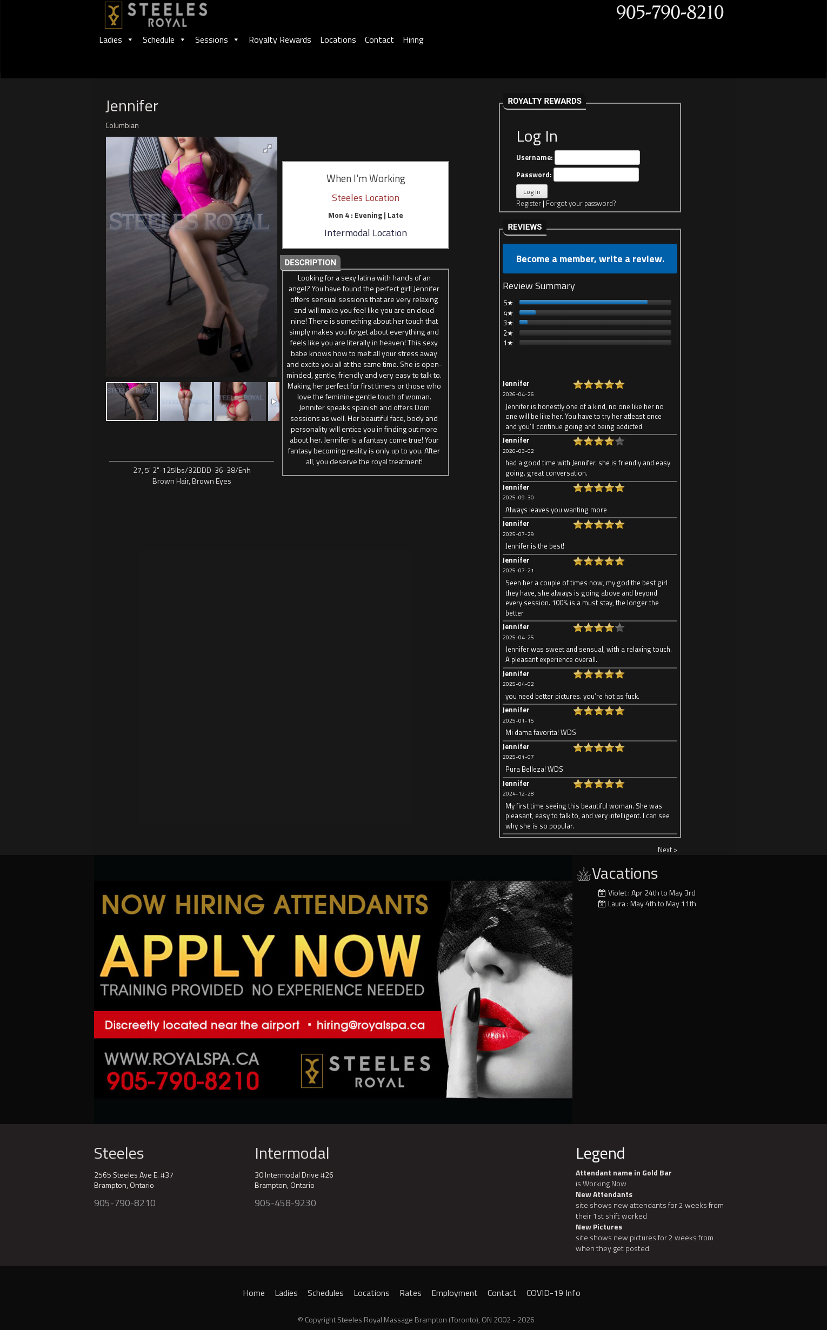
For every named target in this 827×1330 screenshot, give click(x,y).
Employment (454, 1292)
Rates (410, 1292)
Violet (617, 892)
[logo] (167, 12)
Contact (379, 39)
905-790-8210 (125, 1202)
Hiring (413, 39)
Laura (616, 903)
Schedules (326, 1292)
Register (528, 203)
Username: (578, 157)
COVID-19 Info (553, 1292)
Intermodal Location (365, 232)
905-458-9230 (285, 1202)
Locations (338, 39)
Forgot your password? (581, 203)
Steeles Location (365, 197)
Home (254, 1292)
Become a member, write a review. (590, 258)
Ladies (116, 39)
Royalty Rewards (280, 39)
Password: (577, 175)
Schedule (164, 39)
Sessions (217, 39)
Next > (667, 849)
